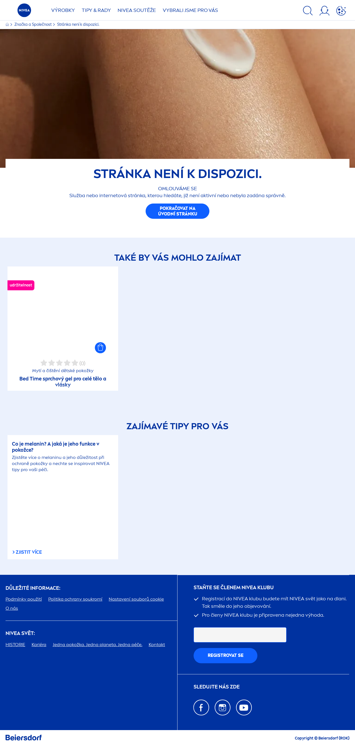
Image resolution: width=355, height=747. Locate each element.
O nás (12, 608)
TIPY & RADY (96, 10)
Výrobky (63, 10)
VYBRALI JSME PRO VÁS (190, 10)
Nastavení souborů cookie (136, 599)
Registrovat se (226, 655)
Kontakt (157, 644)
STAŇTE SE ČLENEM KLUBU (234, 588)
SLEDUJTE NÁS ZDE (217, 687)
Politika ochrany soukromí (75, 599)
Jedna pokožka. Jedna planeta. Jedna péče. (97, 644)
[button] (100, 347)
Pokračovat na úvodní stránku (177, 211)
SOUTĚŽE (137, 10)
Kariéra (39, 644)
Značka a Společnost (33, 24)
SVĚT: (20, 633)
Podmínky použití (24, 599)
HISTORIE (15, 644)
